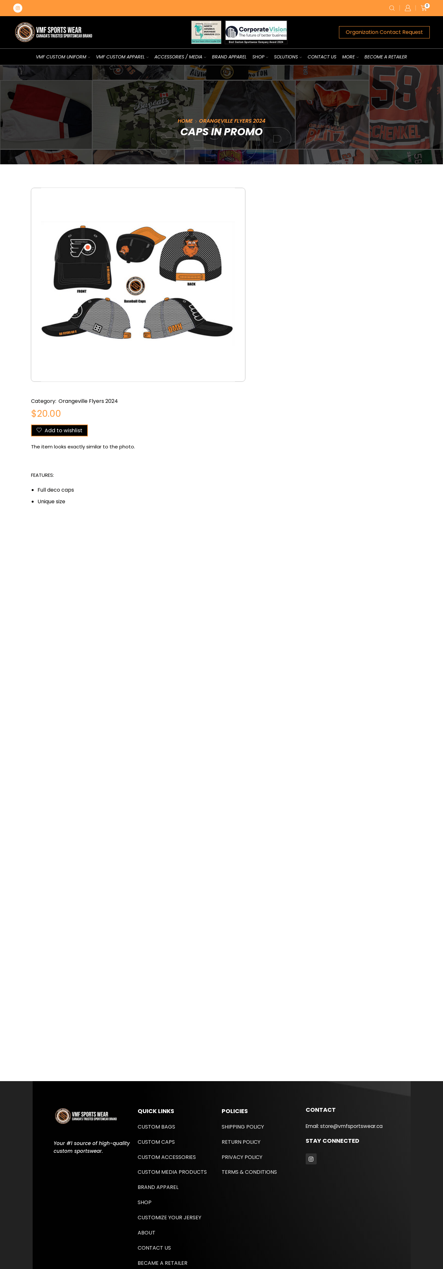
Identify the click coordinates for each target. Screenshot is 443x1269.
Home (185, 121)
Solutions (288, 57)
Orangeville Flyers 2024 (232, 121)
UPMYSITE (178, 1241)
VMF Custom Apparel (122, 57)
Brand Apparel (229, 57)
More (350, 57)
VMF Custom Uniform (63, 57)
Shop (260, 57)
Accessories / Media (180, 57)
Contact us (322, 57)
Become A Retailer (385, 57)
